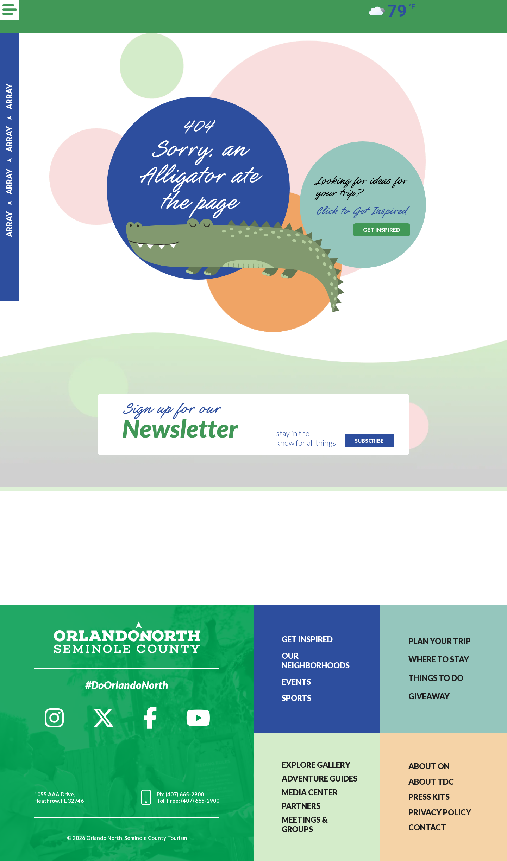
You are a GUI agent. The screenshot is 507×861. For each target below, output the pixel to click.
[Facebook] (150, 718)
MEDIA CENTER (310, 792)
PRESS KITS (429, 797)
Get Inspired (307, 639)
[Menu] (9, 10)
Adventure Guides (319, 778)
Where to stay (438, 659)
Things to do (435, 678)
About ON (429, 766)
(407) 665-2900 (184, 794)
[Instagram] (54, 718)
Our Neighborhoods (316, 660)
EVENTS (296, 682)
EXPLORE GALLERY (316, 765)
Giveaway (429, 696)
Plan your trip (439, 641)
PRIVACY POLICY (439, 812)
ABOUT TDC (431, 781)
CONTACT (427, 827)
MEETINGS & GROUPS (305, 824)
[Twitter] (103, 718)
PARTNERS (301, 806)
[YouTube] (198, 718)
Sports (296, 698)
